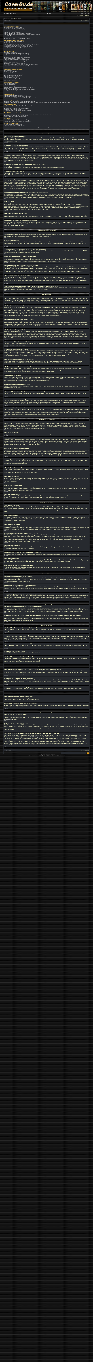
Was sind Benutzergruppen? (10, 86)
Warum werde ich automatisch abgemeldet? (14, 29)
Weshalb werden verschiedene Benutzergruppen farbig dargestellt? (19, 89)
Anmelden (6, 13)
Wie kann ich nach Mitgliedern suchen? (13, 109)
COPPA (86, 180)
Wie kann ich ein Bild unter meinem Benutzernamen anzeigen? (18, 46)
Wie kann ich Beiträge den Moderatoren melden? (15, 63)
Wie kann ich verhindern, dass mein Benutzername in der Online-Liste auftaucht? (23, 31)
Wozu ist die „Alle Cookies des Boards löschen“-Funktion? (17, 38)
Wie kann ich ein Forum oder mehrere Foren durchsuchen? (18, 105)
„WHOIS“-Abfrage (34, 737)
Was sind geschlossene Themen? (12, 79)
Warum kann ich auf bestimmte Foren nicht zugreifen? (16, 59)
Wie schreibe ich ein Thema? (11, 52)
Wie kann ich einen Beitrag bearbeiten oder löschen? (16, 53)
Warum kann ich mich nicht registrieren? (13, 37)
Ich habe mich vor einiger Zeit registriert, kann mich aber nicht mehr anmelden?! (22, 34)
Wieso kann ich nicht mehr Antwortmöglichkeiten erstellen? (17, 57)
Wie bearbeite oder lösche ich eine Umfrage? (14, 58)
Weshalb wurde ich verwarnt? (11, 62)
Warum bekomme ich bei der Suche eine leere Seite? (16, 108)
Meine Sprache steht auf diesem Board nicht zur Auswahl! (17, 45)
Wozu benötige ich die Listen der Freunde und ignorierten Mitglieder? (20, 101)
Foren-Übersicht (7, 20)
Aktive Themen (18, 18)
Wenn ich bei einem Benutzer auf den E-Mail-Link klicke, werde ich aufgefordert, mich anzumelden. (27, 49)
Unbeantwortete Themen (9, 18)
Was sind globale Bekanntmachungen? (13, 75)
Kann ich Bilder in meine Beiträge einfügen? (14, 74)
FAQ (82, 13)
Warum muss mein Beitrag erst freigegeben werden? (16, 65)
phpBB (41, 754)
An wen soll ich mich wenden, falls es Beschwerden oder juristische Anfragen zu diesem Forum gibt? (27, 127)
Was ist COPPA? (8, 36)
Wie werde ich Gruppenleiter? (11, 88)
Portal (49, 13)
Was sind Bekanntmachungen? (11, 76)
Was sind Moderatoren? (9, 84)
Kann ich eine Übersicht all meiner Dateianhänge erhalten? (17, 121)
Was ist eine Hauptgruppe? (10, 90)
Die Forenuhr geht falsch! (10, 43)
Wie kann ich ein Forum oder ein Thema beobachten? (16, 115)
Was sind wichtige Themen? (10, 77)
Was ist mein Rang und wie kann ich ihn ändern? (15, 47)
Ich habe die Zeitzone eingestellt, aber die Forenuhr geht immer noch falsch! (21, 44)
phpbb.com (76, 725)
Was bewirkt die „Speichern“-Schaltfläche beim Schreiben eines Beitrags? (21, 64)
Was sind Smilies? (8, 72)
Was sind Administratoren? (10, 83)
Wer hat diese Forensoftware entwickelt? (13, 124)
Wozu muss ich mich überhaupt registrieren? (14, 28)
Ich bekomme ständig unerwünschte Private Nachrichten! (17, 96)
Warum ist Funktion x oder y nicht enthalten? (14, 125)
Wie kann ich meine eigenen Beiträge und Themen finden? (17, 110)
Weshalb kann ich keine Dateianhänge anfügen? (15, 61)
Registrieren (13, 13)
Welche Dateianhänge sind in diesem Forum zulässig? (16, 120)
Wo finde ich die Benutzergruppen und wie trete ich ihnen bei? (18, 87)
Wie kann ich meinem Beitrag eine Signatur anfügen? (16, 54)
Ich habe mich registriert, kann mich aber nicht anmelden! (17, 33)
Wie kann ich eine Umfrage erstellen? (13, 56)
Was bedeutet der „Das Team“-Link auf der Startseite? (16, 92)
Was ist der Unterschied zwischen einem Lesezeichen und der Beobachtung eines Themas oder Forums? (28, 114)
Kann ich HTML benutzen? (10, 71)
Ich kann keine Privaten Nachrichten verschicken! (15, 95)
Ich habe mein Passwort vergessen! (12, 32)
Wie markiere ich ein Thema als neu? (12, 67)
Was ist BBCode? (8, 70)
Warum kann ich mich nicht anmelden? (13, 27)
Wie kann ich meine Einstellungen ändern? (14, 41)
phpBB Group (40, 716)
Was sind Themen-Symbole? (11, 80)
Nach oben (6, 142)
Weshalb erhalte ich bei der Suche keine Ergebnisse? (16, 107)
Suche (87, 13)
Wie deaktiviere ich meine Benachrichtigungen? (15, 116)
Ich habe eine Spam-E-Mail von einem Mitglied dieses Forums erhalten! (20, 97)
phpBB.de (9, 719)
